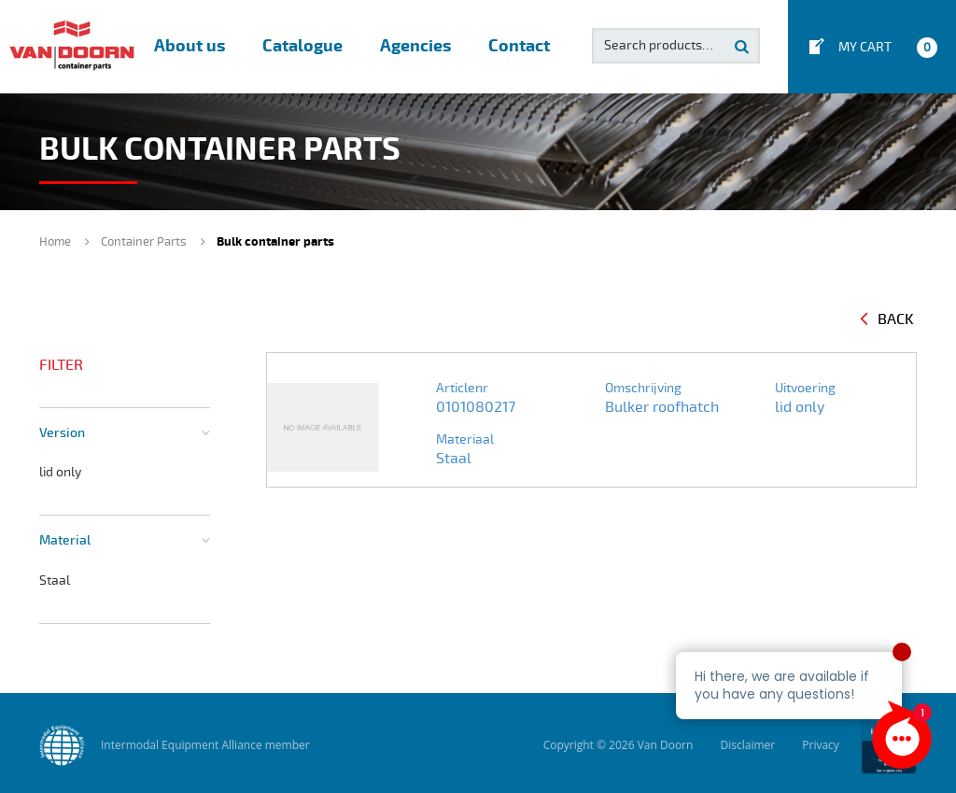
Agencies (415, 46)
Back (887, 319)
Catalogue (302, 46)
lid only (60, 472)
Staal (54, 580)
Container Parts (144, 241)
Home (55, 241)
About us (189, 46)
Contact (519, 46)
